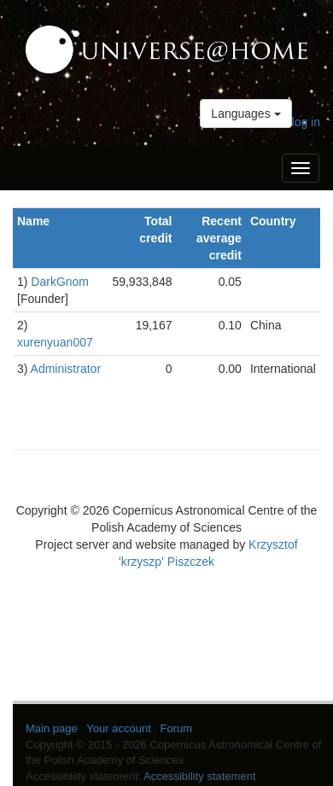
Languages (245, 113)
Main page (52, 728)
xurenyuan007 (55, 342)
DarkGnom (60, 281)
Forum (177, 728)
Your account (118, 728)
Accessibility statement (199, 776)
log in (306, 122)
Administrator (66, 369)
